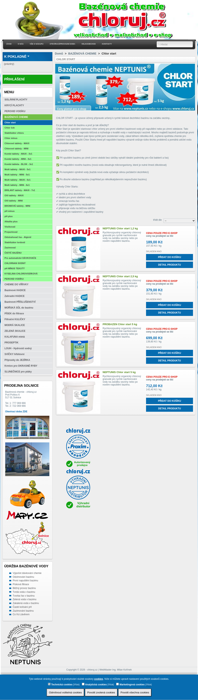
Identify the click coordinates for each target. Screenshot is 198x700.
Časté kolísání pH (22, 607)
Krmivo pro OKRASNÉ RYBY (21, 365)
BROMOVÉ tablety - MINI (17, 206)
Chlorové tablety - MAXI (17, 143)
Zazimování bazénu (23, 610)
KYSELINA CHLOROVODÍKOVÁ (21, 273)
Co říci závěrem (21, 614)
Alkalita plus (11, 221)
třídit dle (157, 219)
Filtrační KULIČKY (15, 319)
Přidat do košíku (169, 257)
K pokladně (15, 57)
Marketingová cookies (130, 684)
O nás (21, 44)
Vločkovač (10, 227)
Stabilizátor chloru (14, 133)
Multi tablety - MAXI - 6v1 (18, 180)
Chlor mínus (11, 138)
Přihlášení (14, 79)
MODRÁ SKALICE (15, 325)
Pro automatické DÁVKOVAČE (20, 258)
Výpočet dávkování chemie (27, 573)
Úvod (9, 44)
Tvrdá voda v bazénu (24, 592)
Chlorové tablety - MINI (16, 148)
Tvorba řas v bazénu (24, 595)
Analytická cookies (94, 684)
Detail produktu (169, 264)
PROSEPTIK (11, 342)
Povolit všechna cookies (135, 692)
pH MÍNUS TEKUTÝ (15, 268)
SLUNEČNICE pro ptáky (18, 371)
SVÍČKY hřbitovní (14, 354)
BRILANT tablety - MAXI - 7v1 (20, 190)
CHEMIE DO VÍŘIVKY (16, 284)
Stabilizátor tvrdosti (15, 242)
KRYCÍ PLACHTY (14, 105)
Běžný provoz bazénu (24, 588)
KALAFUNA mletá (15, 336)
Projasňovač (11, 232)
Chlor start (10, 122)
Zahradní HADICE (15, 296)
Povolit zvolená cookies (101, 692)
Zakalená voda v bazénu (26, 603)
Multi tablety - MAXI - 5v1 (18, 169)
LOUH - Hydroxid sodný (18, 348)
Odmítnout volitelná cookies (65, 692)
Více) (77, 684)
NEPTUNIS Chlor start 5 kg (119, 372)
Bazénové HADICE (15, 290)
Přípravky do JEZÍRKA (17, 360)
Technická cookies (60, 684)
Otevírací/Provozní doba (62, 44)
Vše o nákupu (37, 44)
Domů (59, 53)
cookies (98, 679)
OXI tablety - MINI (14, 200)
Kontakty (107, 44)
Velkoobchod (88, 44)
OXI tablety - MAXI (14, 195)
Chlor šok (10, 127)
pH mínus (10, 211)
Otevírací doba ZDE (16, 411)
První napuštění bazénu (25, 580)
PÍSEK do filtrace (14, 313)
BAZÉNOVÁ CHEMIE (16, 117)
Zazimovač (10, 247)
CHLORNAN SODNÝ (15, 263)
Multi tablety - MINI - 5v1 (17, 174)
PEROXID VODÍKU (15, 111)
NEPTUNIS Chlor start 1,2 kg (120, 228)
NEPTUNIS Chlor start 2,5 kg (120, 276)
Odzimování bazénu (23, 577)
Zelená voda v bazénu (24, 599)
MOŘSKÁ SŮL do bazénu (19, 307)
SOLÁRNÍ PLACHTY (16, 99)
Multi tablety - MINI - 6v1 (17, 185)
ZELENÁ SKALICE (15, 331)
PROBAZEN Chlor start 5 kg (120, 324)
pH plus (9, 216)
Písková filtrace (21, 584)
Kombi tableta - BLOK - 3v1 (19, 164)
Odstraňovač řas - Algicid (18, 237)
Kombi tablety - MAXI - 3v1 (18, 154)
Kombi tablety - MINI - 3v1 (18, 159)
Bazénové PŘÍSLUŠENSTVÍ (20, 301)
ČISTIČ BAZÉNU (13, 253)
